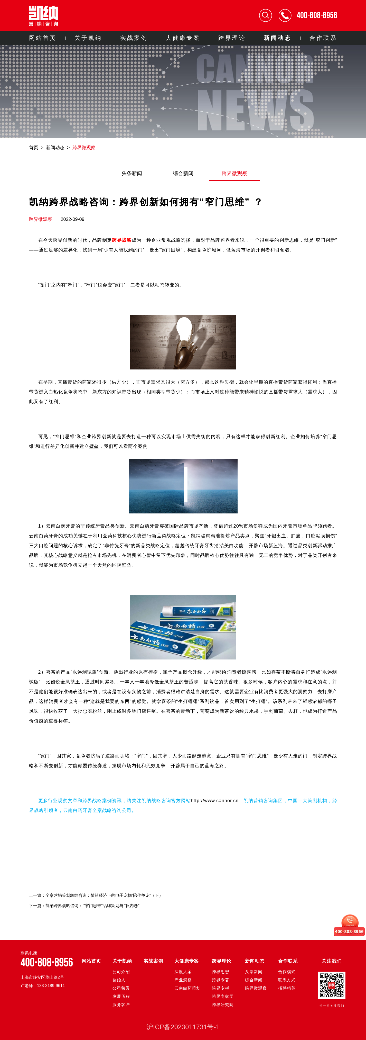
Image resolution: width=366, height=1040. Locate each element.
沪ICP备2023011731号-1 (183, 1026)
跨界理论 (232, 38)
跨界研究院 (223, 1004)
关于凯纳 (88, 38)
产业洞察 (183, 980)
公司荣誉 (121, 988)
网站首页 (43, 38)
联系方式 (287, 980)
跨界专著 (220, 980)
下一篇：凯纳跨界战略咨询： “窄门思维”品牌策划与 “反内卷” (84, 905)
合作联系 (323, 38)
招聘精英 (287, 988)
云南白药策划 (187, 988)
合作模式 (287, 972)
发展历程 (121, 996)
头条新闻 (131, 173)
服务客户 (121, 1004)
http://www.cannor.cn (215, 800)
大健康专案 (183, 38)
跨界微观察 (84, 147)
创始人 (119, 980)
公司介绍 (121, 972)
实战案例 (134, 38)
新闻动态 (278, 38)
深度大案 (183, 972)
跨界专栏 (220, 988)
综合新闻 (183, 173)
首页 (33, 147)
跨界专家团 (223, 996)
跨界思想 (220, 972)
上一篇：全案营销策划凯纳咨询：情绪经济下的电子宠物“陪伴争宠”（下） (96, 895)
